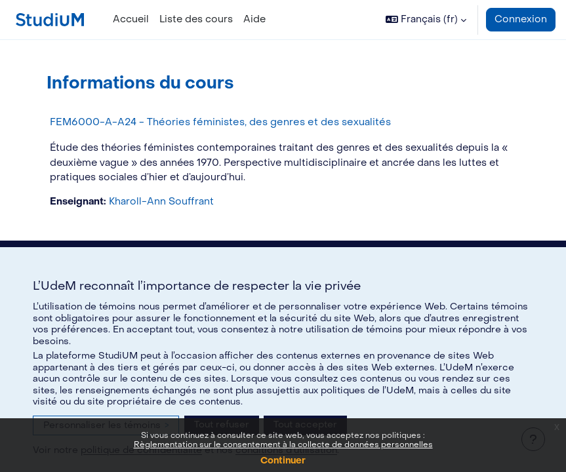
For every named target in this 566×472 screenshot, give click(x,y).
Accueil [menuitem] (131, 19)
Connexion (521, 19)
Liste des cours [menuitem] (196, 19)
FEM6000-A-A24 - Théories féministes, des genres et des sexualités (220, 121)
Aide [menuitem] (254, 19)
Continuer (283, 460)
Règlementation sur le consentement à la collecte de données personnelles (283, 444)
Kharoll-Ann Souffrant (161, 201)
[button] (426, 19)
